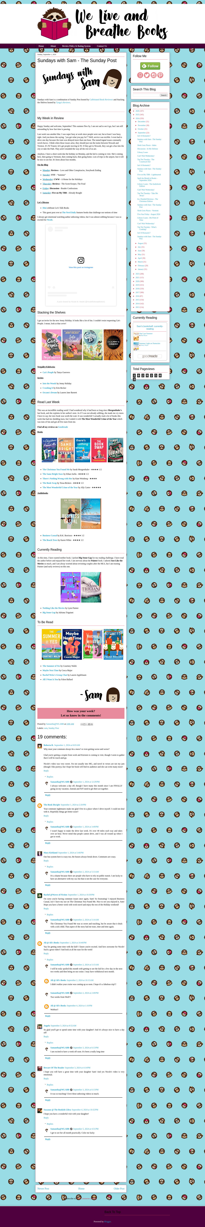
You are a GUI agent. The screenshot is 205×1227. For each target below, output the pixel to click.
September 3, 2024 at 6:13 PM (86, 1048)
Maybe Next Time (51, 670)
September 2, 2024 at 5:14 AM (86, 920)
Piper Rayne (144, 335)
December (142, 122)
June (140, 251)
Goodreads (63, 427)
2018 (138, 289)
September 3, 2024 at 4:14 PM (77, 1068)
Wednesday (48, 179)
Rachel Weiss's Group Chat (55, 675)
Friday (46, 188)
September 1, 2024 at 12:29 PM (86, 782)
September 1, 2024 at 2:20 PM (73, 805)
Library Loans (142, 152)
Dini (44, 208)
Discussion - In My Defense (147, 149)
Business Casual (50, 535)
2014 (138, 304)
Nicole (50, 220)
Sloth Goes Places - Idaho (146, 145)
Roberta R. (49, 745)
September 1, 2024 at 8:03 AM (67, 745)
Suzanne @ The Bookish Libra (57, 1110)
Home (41, 46)
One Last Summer (146, 334)
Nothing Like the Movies (54, 608)
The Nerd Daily (69, 212)
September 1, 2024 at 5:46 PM (71, 853)
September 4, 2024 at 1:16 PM (79, 1006)
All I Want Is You (50, 679)
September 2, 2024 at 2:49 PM (86, 993)
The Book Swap (50, 483)
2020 (138, 281)
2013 (138, 307)
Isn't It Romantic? (143, 136)
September (142, 133)
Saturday (47, 193)
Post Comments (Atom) (87, 1198)
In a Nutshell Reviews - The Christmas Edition (147, 200)
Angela (47, 1026)
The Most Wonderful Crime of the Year (60, 487)
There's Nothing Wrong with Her (57, 478)
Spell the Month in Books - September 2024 (147, 179)
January (141, 269)
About (53, 46)
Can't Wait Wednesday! (145, 156)
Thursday (47, 184)
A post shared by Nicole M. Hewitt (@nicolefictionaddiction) (81, 302)
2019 (138, 285)
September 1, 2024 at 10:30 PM (81, 895)
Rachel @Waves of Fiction (55, 895)
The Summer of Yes (51, 666)
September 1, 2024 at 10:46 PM (73, 943)
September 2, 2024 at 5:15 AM (86, 965)
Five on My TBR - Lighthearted (149, 175)
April (140, 258)
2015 (138, 300)
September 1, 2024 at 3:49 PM (86, 827)
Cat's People (48, 372)
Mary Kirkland (50, 853)
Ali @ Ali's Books (51, 943)
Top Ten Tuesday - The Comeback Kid (145, 161)
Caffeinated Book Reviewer (101, 99)
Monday (46, 170)
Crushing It (48, 388)
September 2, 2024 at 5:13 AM (86, 872)
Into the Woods (49, 383)
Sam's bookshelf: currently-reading (150, 327)
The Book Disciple (52, 805)
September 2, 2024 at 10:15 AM (80, 980)
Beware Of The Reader (54, 1068)
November (142, 125)
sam (45, 728)
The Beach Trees (50, 540)
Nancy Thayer (144, 345)
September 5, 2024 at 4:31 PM (86, 1129)
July (139, 247)
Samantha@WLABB (59, 782)
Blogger (107, 1221)
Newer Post (43, 1188)
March (140, 262)
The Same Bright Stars (53, 474)
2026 (138, 111)
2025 (138, 115)
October (141, 129)
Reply (46, 771)
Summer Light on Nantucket (149, 343)
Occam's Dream (50, 392)
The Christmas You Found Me (56, 469)
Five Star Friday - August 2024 (148, 214)
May (140, 254)
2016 (138, 296)
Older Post (119, 1188)
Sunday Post (54, 728)
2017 (138, 292)
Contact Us (102, 46)
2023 (138, 274)
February (141, 266)
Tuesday (46, 175)
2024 (138, 118)
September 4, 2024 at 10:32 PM (85, 1110)
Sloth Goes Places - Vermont (147, 211)
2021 (138, 278)
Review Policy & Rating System (76, 46)
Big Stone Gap (49, 612)
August (141, 243)
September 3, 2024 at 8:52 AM (63, 1026)
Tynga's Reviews (63, 102)
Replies (50, 777)
